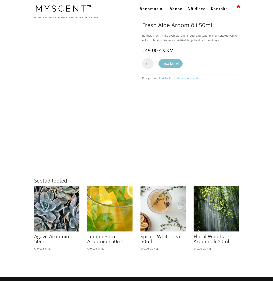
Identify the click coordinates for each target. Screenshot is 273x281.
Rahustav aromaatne (55, 17)
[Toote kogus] (148, 63)
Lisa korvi (170, 63)
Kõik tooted (166, 78)
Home (37, 17)
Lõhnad (175, 9)
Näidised (197, 9)
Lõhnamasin (149, 9)
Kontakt (219, 9)
